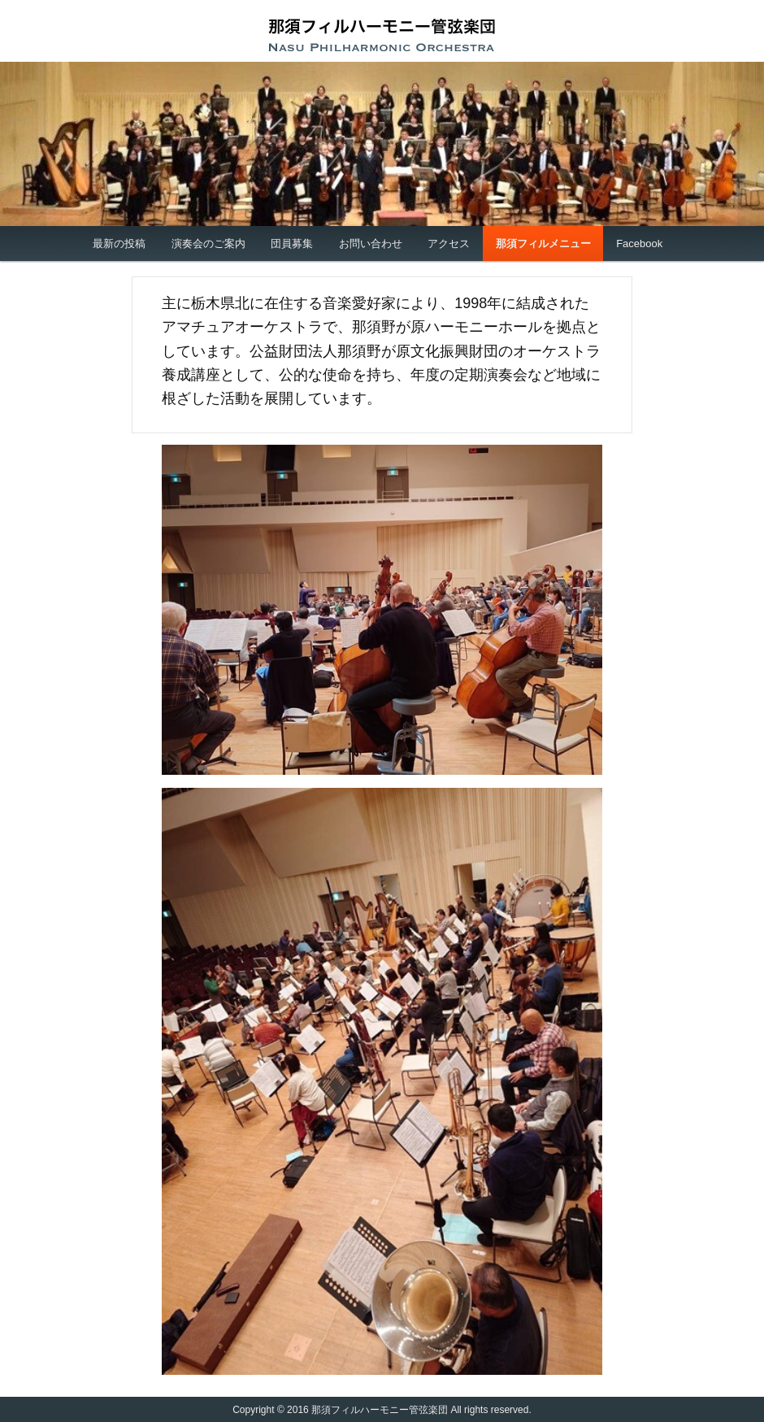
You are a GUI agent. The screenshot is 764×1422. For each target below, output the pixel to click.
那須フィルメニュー (543, 243)
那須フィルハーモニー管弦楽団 (382, 34)
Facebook (639, 243)
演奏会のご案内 (208, 243)
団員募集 (292, 243)
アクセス (449, 243)
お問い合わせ (370, 243)
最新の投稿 (119, 243)
